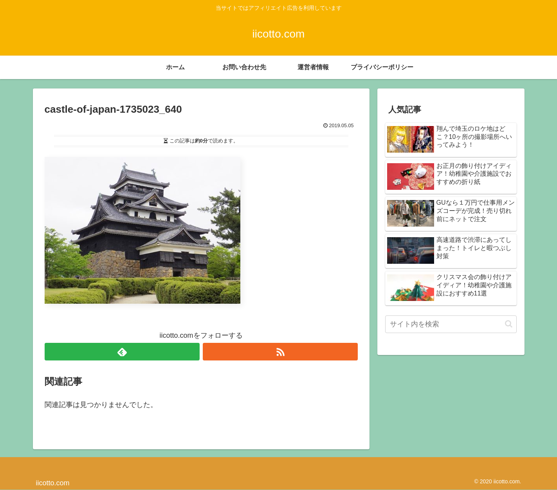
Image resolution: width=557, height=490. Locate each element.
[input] (451, 324)
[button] (509, 323)
